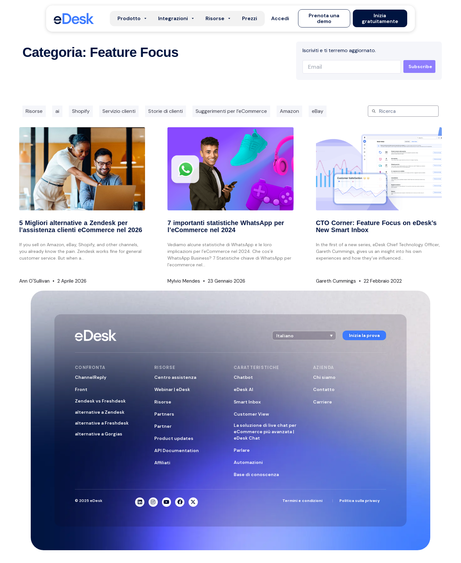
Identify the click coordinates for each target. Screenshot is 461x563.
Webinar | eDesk (172, 389)
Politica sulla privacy (359, 500)
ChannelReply (90, 377)
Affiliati (162, 462)
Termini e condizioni (302, 500)
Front (81, 389)
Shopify (81, 111)
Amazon (289, 111)
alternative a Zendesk (100, 412)
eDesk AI (243, 389)
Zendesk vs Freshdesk (100, 401)
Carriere (322, 402)
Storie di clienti (165, 111)
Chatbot (243, 377)
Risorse (34, 111)
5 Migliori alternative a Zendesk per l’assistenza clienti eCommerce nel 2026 (80, 226)
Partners (164, 414)
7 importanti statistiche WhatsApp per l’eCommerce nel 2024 (225, 226)
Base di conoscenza (256, 474)
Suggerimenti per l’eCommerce (231, 111)
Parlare (242, 450)
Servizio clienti (118, 111)
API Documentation (176, 450)
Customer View (251, 414)
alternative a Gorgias (98, 434)
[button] (280, 19)
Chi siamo (324, 377)
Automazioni (248, 462)
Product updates (173, 438)
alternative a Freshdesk (102, 423)
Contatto (324, 389)
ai (57, 111)
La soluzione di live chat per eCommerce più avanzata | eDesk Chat (265, 431)
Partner (163, 426)
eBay (317, 111)
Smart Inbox (247, 402)
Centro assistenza (175, 377)
